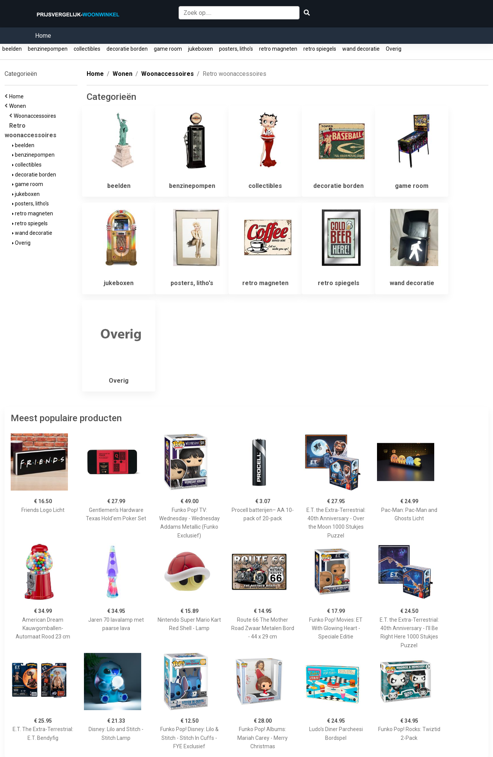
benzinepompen (48, 49)
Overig (393, 49)
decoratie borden (127, 49)
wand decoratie (361, 49)
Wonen (18, 106)
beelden (12, 49)
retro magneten (278, 49)
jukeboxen (200, 49)
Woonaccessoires (36, 116)
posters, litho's (236, 49)
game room (167, 49)
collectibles (87, 49)
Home (43, 35)
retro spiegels (319, 49)
